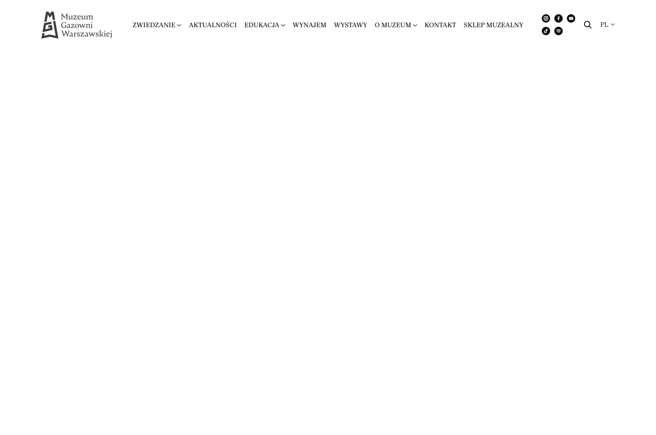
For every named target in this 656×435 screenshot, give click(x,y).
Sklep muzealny (493, 25)
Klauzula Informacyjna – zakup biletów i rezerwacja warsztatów (145, 202)
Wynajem (309, 25)
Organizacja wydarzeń (77, 272)
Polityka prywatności (547, 359)
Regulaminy (612, 359)
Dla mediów (482, 359)
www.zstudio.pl (94, 367)
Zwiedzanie (154, 25)
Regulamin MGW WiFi (77, 163)
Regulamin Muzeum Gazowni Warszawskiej (442, 100)
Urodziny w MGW (382, 272)
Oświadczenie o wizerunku (403, 195)
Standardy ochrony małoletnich (99, 241)
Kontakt (440, 25)
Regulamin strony (382, 163)
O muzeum (393, 25)
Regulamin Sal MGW (73, 132)
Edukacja (261, 25)
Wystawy (350, 25)
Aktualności (213, 25)
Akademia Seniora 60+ (393, 241)
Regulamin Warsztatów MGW (409, 132)
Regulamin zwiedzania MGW (92, 100)
